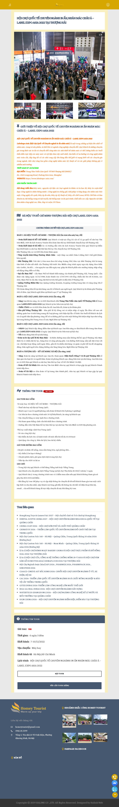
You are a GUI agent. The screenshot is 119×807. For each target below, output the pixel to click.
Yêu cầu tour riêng (59, 685)
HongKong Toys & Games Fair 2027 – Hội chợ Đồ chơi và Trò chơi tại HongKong (57, 515)
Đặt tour (59, 673)
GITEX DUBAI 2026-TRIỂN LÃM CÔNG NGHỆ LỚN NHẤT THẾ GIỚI (51, 585)
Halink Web (97, 803)
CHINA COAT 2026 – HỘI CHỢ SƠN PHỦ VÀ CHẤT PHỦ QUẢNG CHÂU (52, 526)
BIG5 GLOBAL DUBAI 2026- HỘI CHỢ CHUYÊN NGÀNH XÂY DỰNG (50, 589)
